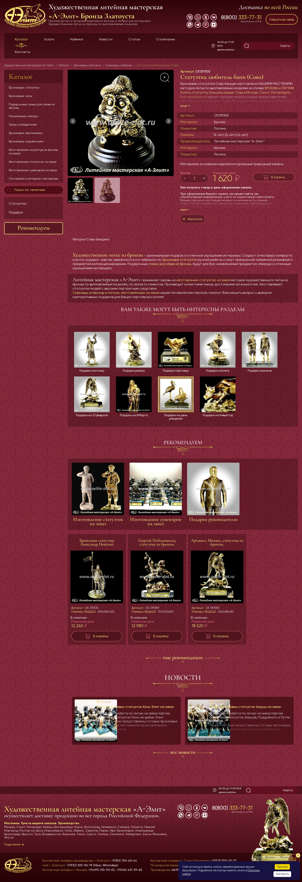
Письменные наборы (23, 116)
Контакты (22, 52)
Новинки (76, 39)
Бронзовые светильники (26, 133)
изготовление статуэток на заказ (203, 282)
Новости (105, 39)
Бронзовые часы (20, 96)
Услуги (49, 39)
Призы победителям (23, 124)
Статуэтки (17, 203)
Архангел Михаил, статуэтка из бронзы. (217, 545)
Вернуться (197, 220)
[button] (169, 121)
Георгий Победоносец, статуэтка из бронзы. (157, 545)
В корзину (278, 177)
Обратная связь (281, 19)
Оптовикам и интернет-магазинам (33, 178)
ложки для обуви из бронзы (170, 266)
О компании (165, 39)
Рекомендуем (33, 228)
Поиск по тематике (25, 190)
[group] (121, 123)
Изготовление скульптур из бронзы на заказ (33, 151)
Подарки (16, 212)
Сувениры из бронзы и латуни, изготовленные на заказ (116, 295)
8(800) (241, 17)
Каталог (21, 39)
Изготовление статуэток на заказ (32, 161)
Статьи (134, 39)
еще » (185, 106)
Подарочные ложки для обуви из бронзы (32, 106)
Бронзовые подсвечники (26, 141)
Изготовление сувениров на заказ (33, 170)
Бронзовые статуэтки (24, 87)
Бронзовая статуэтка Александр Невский (96, 545)
